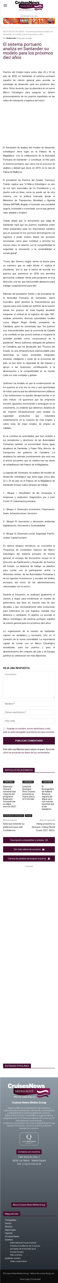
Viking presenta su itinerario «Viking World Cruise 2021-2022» (43, 827)
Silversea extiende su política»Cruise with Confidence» (13, 827)
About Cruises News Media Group (29, 1205)
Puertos (28, 815)
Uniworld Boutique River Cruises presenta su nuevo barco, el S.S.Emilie (28, 792)
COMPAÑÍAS (8, 782)
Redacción (11, 38)
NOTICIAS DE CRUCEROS (13, 31)
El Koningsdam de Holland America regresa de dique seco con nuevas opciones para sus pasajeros (48, 797)
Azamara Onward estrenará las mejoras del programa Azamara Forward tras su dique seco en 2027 (9, 796)
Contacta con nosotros (29, 1152)
